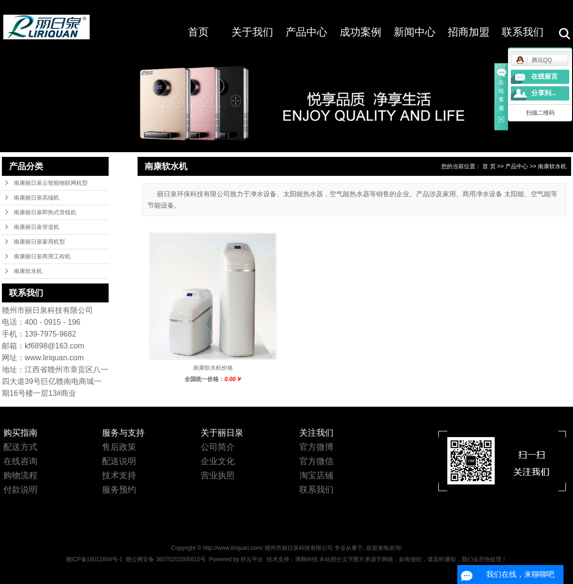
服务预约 (119, 489)
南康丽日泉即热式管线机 (45, 212)
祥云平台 (251, 559)
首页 (198, 32)
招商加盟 (469, 32)
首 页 (488, 166)
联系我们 (523, 32)
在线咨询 (20, 461)
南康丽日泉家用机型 (39, 241)
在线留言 (544, 76)
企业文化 (218, 461)
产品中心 (306, 32)
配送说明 (119, 461)
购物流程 (20, 475)
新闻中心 (414, 32)
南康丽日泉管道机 (36, 227)
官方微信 (316, 461)
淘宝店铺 (316, 475)
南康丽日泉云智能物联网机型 (51, 183)
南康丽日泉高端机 (36, 197)
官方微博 (316, 447)
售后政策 (119, 447)
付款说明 (20, 489)
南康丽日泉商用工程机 (42, 256)
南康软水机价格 (213, 368)
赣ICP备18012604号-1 (94, 559)
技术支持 (119, 475)
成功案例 (360, 32)
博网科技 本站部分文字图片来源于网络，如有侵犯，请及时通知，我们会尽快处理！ (401, 559)
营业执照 (218, 475)
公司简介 (218, 447)
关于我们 (252, 32)
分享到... (543, 93)
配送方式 (20, 447)
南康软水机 (28, 271)
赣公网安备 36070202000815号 (166, 559)
